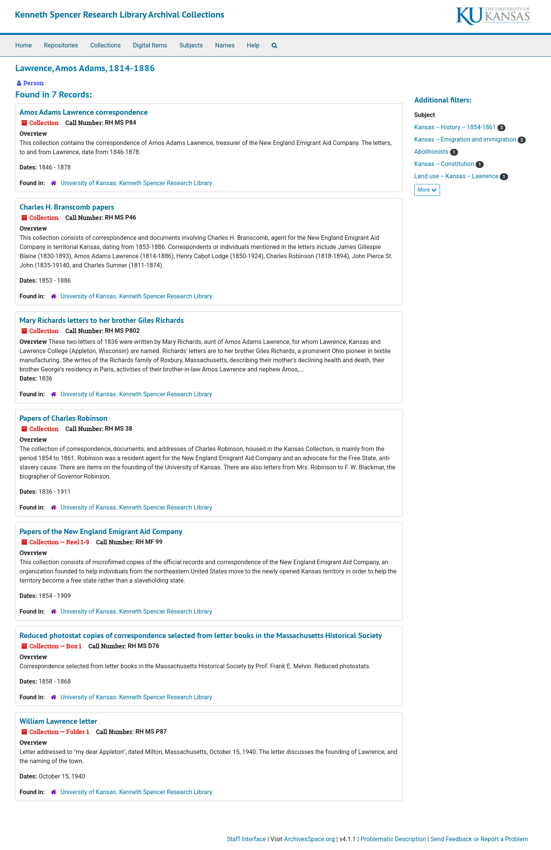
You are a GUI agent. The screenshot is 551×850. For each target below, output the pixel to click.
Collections (105, 45)
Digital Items (150, 45)
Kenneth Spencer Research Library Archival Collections (119, 14)
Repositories (61, 45)
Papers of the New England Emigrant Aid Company (101, 531)
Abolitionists (432, 151)
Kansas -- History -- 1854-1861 (456, 127)
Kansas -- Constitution (445, 164)
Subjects (191, 45)
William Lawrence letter (58, 721)
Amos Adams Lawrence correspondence (84, 112)
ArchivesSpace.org (309, 839)
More (427, 190)
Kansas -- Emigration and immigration (466, 139)
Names (225, 45)
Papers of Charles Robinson (64, 418)
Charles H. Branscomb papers (67, 207)
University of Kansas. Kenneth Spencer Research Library (136, 183)
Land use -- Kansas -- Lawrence (457, 176)
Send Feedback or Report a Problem (479, 839)
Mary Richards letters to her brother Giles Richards (102, 320)
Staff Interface (246, 839)
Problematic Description (393, 839)
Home (23, 45)
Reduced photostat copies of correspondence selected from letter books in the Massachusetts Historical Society (201, 635)
